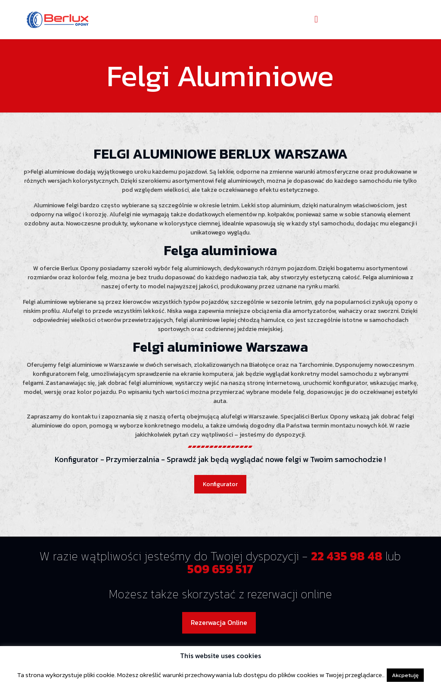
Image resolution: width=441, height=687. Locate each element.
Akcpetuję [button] (405, 675)
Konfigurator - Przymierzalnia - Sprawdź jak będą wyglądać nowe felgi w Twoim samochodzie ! (220, 459)
